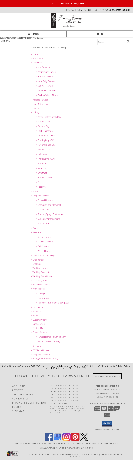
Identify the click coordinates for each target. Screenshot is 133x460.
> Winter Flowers (44, 251)
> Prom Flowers (38, 288)
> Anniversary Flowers (46, 72)
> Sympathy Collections (41, 354)
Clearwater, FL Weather (52, 448)
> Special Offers (38, 323)
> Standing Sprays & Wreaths (49, 214)
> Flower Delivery (39, 332)
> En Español (37, 307)
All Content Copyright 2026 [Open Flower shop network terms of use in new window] (40, 454)
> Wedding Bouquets (40, 272)
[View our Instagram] (66, 440)
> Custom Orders (39, 319)
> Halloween (42, 154)
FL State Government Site (80, 448)
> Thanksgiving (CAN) (45, 140)
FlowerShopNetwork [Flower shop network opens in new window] (68, 454)
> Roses (34, 191)
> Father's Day (42, 126)
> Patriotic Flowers (39, 99)
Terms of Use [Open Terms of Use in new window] (74, 456)
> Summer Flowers (44, 241)
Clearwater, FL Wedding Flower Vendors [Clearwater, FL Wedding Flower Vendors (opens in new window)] (97, 443)
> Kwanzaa (41, 168)
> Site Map (36, 346)
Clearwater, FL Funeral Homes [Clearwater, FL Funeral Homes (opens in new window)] (30, 443)
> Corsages (41, 293)
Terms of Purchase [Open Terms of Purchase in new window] (111, 454)
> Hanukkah (41, 163)
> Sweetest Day (43, 149)
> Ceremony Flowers (40, 280)
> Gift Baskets (37, 259)
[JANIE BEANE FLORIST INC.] (66, 27)
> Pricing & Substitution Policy (44, 358)
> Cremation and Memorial (48, 204)
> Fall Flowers (42, 246)
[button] (107, 423)
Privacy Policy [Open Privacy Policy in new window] (90, 454)
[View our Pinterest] (75, 440)
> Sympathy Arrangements (48, 218)
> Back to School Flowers (47, 95)
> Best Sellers (37, 58)
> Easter (40, 182)
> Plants (34, 228)
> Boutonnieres (43, 298)
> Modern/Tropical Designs (43, 255)
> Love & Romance (39, 104)
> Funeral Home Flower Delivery (51, 336)
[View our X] (84, 440)
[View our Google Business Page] (58, 440)
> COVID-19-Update (40, 350)
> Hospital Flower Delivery (48, 341)
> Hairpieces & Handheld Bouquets (52, 302)
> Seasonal (36, 232)
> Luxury (35, 108)
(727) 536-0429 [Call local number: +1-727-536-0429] (123, 10)
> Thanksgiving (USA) (45, 158)
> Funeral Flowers (44, 200)
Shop (33, 34)
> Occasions (36, 62)
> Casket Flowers (44, 209)
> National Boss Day (45, 144)
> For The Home (43, 223)
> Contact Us (37, 328)
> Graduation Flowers (46, 90)
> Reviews (35, 315)
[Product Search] (111, 42)
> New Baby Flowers (45, 81)
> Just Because (43, 67)
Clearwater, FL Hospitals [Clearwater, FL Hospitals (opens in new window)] (61, 443)
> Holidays (35, 112)
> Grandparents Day (45, 135)
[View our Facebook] (49, 440)
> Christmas (41, 172)
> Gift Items (36, 263)
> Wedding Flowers (39, 268)
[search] (128, 41)
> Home (34, 54)
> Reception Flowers (40, 284)
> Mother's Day (43, 121)
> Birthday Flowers (44, 76)
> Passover (41, 186)
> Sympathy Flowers (40, 195)
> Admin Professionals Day (48, 117)
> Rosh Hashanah (44, 130)
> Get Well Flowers (44, 85)
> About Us (36, 311)
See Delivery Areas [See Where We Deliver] (107, 376)
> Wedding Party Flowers (42, 276)
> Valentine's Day (44, 177)
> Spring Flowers (43, 237)
